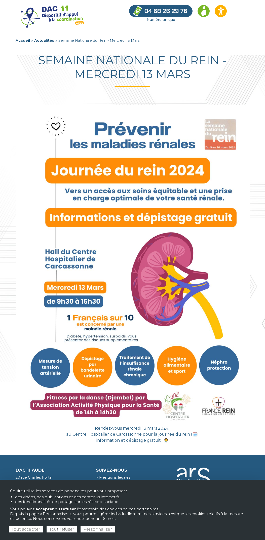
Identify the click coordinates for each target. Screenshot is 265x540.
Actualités (44, 40)
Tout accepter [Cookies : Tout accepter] (26, 529)
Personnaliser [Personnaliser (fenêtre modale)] (97, 529)
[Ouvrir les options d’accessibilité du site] (221, 11)
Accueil (23, 40)
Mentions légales (115, 477)
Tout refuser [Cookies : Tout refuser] (61, 529)
